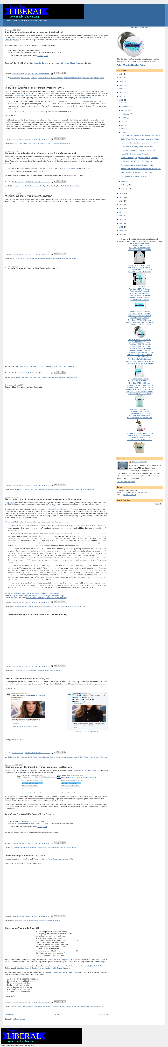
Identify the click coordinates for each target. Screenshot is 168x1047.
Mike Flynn (43, 186)
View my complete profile (126, 482)
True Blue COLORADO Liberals (139, 267)
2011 (121, 212)
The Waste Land (99, 1006)
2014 (121, 201)
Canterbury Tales (15, 1006)
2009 (121, 219)
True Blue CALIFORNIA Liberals (139, 265)
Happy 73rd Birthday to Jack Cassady (23, 387)
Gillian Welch (36, 377)
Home (57, 1014)
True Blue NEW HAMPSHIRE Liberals (140, 353)
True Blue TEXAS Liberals (139, 409)
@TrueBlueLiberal (129, 495)
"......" (37, 614)
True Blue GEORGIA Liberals (139, 289)
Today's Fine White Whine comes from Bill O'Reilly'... (140, 139)
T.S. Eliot (90, 1006)
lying (61, 847)
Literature (62, 1006)
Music (50, 377)
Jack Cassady (42, 489)
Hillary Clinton (51, 847)
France (40, 757)
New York (79, 489)
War (84, 606)
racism (74, 606)
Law (53, 143)
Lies (58, 847)
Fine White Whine (38, 143)
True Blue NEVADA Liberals (139, 350)
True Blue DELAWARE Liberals (139, 272)
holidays (44, 377)
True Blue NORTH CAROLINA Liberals (139, 361)
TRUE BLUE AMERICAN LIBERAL (139, 440)
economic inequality (26, 606)
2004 (121, 234)
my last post (11, 503)
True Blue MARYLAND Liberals (139, 320)
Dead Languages (27, 1006)
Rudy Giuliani (65, 186)
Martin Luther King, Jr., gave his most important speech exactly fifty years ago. (44, 499)
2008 (121, 223)
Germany (42, 258)
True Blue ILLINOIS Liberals (139, 295)
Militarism (49, 606)
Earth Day (34, 78)
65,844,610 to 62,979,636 (90, 804)
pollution (96, 78)
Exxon (16, 40)
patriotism (65, 258)
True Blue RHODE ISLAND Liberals (139, 387)
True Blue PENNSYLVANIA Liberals (140, 385)
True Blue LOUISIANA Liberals (139, 316)
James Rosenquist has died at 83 (60, 859)
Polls (91, 78)
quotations (68, 143)
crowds (21, 186)
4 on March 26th (94, 770)
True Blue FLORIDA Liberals (139, 287)
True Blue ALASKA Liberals (140, 245)
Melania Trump (83, 757)
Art (16, 920)
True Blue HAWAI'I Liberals (139, 291)
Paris (51, 670)
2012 (121, 208)
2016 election (14, 186)
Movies (53, 258)
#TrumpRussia (82, 159)
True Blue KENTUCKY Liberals (139, 314)
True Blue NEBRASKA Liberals (139, 348)
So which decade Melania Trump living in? (27, 678)
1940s (12, 258)
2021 (121, 85)
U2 (54, 670)
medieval (68, 1006)
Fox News (48, 143)
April (23, 377)
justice (37, 186)
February (125, 185)
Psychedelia (87, 489)
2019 (121, 92)
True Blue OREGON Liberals (139, 383)
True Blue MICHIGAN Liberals (140, 324)
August (124, 118)
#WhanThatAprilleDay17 (66, 966)
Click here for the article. (26, 726)
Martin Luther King (39, 606)
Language (74, 757)
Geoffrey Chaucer (39, 1006)
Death (30, 670)
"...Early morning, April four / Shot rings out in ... (138, 161)
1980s (17, 670)
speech (79, 606)
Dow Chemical (25, 78)
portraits (96, 757)
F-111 (40, 863)
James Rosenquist (32, 920)
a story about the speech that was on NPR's (34, 596)
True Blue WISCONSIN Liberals (139, 435)
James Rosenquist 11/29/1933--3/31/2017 (25, 855)
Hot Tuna (34, 489)
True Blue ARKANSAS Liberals (139, 250)
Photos (91, 757)
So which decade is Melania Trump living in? (137, 165)
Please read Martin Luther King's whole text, (21, 522)
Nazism (58, 258)
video (75, 377)
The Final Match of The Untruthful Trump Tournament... (141, 169)
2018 (121, 96)
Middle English (77, 1006)
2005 (121, 231)
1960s (17, 258)
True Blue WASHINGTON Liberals (139, 418)
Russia (72, 186)
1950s (12, 143)
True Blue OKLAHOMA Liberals (139, 381)
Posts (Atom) (20, 1019)
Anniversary (18, 489)
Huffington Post (60, 757)
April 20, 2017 (43, 56)
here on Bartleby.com (61, 959)
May (123, 129)
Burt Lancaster (24, 258)
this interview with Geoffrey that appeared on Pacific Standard (41, 968)
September (125, 114)
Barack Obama (24, 847)
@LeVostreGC (95, 966)
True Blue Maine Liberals (139, 318)
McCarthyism (59, 143)
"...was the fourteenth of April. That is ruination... (138, 150)
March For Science (57, 78)
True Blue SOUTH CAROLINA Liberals (139, 389)
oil (65, 78)
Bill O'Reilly (18, 143)
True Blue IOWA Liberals (139, 300)
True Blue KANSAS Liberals (139, 311)
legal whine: (86, 98)
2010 (121, 216)
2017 (121, 100)
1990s (17, 757)
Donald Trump (27, 143)
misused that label (24, 95)
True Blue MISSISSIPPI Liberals (139, 342)
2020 (121, 89)
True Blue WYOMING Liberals (140, 438)
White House (104, 757)
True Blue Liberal (139, 461)
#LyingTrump (18, 823)
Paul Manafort (51, 186)
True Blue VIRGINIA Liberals (139, 416)
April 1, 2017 (42, 827)
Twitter (102, 78)
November (125, 107)
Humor (68, 757)
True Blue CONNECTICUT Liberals (139, 269)
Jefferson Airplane (53, 489)
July (123, 121)
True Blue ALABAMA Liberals (139, 243)
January (124, 189)
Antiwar (17, 606)
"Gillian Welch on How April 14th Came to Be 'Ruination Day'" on (46, 366)
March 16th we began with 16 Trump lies (22, 770)
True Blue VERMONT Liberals (140, 413)
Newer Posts (10, 1014)
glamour (52, 757)
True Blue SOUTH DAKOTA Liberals (139, 392)
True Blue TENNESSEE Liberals (139, 394)
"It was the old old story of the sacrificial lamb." (138, 147)
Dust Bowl (28, 377)
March (124, 181)
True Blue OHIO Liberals (140, 379)
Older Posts (104, 1014)
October (124, 110)
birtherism (33, 847)
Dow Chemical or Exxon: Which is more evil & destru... (141, 135)
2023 (121, 78)
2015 (121, 197)
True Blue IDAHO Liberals (139, 293)
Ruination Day (56, 377)
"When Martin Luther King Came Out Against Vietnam (46, 598)
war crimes (72, 258)
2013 (121, 205)
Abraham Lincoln (15, 377)
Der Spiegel (23, 757)
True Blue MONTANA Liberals (140, 346)
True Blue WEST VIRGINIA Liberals (140, 433)
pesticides (85, 78)
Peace (62, 606)
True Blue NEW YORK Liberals (139, 359)
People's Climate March (73, 78)
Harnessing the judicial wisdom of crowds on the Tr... (140, 143)
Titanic (64, 377)
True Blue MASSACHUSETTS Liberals (139, 322)
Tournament (67, 847)
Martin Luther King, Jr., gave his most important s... (139, 158)
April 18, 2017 (43, 172)
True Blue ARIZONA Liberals (139, 248)
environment (42, 78)
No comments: (45, 73)
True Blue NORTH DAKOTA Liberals (139, 363)
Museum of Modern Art (46, 920)
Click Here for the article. (87, 731)
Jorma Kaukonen (65, 489)
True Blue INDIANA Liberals (139, 297)
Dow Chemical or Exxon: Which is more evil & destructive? (34, 32)
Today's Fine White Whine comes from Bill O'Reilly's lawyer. (34, 88)
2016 (121, 193)
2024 (121, 74)
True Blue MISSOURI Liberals (140, 344)
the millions (66, 122)
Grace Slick (26, 489)
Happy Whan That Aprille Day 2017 (22, 928)
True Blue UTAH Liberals (139, 411)
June (123, 125)
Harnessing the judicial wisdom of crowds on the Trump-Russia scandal (40, 153)
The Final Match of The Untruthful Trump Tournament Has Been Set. (38, 767)
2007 (121, 227)
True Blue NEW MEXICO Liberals (139, 357)
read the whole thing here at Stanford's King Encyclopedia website (35, 593)
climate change (15, 78)
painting (57, 920)
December (125, 103)
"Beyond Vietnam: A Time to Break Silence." (50, 509)
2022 (121, 81)
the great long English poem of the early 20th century (64, 972)
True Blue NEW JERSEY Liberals (139, 355)
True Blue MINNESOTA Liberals (139, 340)
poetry (84, 1006)
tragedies (70, 377)
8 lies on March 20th (79, 770)
